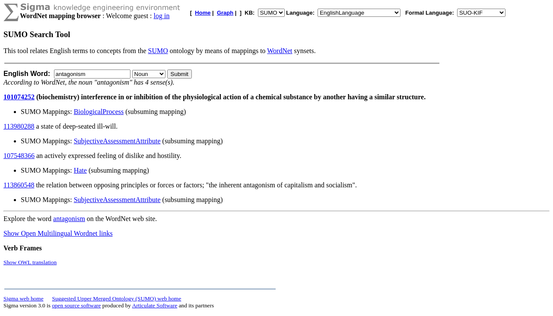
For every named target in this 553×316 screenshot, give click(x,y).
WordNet (279, 50)
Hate (80, 170)
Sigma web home (23, 298)
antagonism (69, 218)
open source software (76, 305)
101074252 (19, 97)
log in (162, 15)
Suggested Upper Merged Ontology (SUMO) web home (116, 298)
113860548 (18, 185)
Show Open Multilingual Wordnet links (58, 233)
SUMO (158, 50)
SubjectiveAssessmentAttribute (117, 141)
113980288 (18, 126)
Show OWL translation (30, 262)
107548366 (19, 155)
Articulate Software (155, 305)
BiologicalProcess (99, 111)
